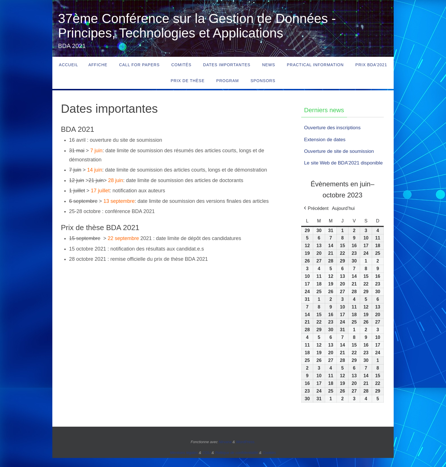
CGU (206, 462)
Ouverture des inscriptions (334, 127)
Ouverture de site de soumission (340, 151)
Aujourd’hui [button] (343, 217)
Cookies (269, 462)
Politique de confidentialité (236, 462)
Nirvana (225, 451)
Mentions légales (184, 462)
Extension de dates (326, 139)
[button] (315, 217)
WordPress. (245, 451)
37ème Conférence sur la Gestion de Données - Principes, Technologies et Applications (197, 25)
